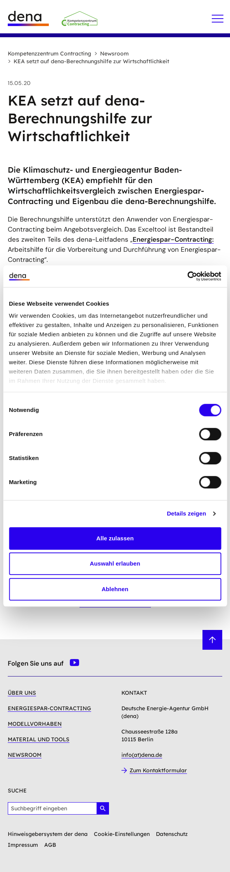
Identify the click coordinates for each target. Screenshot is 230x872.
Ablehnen (115, 589)
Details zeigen (186, 513)
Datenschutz (172, 833)
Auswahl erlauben (115, 563)
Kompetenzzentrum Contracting (49, 53)
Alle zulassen (114, 538)
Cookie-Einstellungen (122, 833)
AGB (50, 844)
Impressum (23, 844)
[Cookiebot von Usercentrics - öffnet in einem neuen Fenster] (187, 276)
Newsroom (111, 53)
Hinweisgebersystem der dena (48, 833)
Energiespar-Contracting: (173, 239)
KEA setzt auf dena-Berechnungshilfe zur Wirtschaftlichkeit (88, 61)
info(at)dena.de (141, 754)
